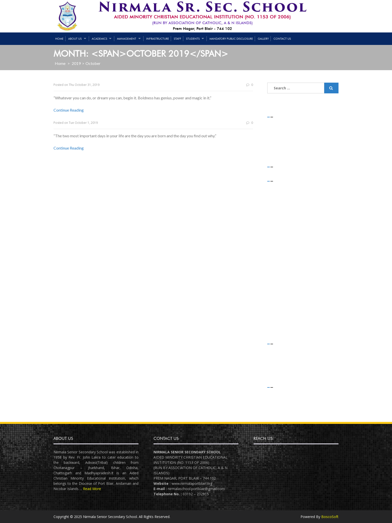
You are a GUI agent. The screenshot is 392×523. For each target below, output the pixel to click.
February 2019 (284, 266)
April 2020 (280, 200)
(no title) (280, 136)
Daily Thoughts (284, 350)
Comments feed (285, 406)
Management (126, 38)
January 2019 (282, 273)
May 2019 (280, 253)
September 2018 (285, 300)
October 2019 (283, 233)
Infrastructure (157, 38)
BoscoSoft (329, 516)
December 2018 (285, 280)
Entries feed (282, 399)
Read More (92, 488)
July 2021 (279, 187)
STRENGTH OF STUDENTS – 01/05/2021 (305, 123)
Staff (177, 38)
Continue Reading (69, 110)
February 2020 (284, 207)
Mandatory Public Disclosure (231, 38)
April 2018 (280, 326)
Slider (276, 369)
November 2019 (285, 227)
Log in (277, 393)
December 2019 (285, 220)
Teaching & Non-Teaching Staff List (301, 129)
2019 (76, 63)
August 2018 (282, 306)
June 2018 (280, 320)
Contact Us (282, 38)
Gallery (263, 38)
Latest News (282, 363)
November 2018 (285, 286)
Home (59, 38)
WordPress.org (284, 413)
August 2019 (282, 240)
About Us (75, 38)
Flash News (281, 356)
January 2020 (282, 213)
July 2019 (279, 247)
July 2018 (279, 313)
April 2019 (280, 260)
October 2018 (283, 293)
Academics (99, 38)
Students (193, 38)
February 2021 (284, 193)
